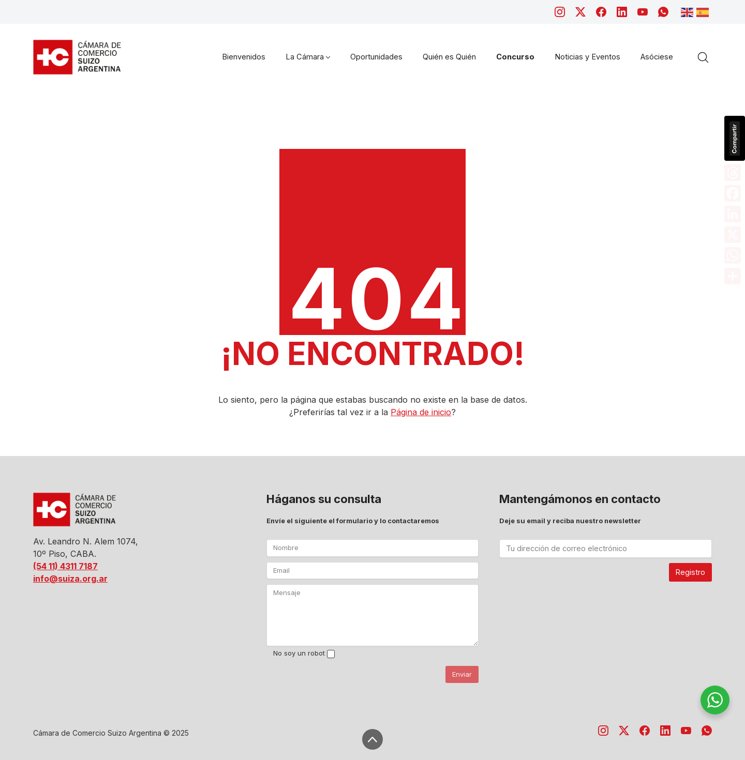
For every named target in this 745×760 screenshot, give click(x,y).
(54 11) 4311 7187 (65, 566)
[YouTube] (642, 12)
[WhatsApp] (663, 12)
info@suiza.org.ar (70, 578)
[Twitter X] (580, 12)
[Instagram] (560, 12)
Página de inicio (421, 412)
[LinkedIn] (622, 12)
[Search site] (703, 57)
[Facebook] (601, 12)
